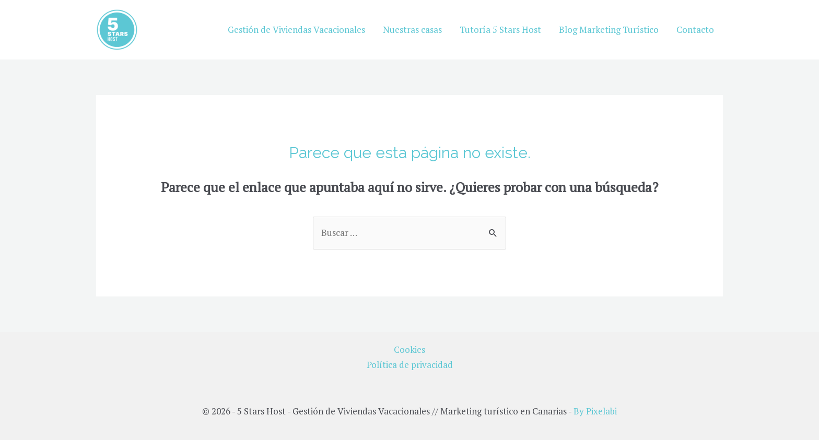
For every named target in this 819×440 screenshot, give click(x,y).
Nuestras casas (412, 29)
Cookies (409, 349)
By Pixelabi (595, 411)
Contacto (695, 29)
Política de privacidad (410, 365)
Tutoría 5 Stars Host (500, 29)
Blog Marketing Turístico (609, 29)
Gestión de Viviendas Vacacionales (296, 29)
